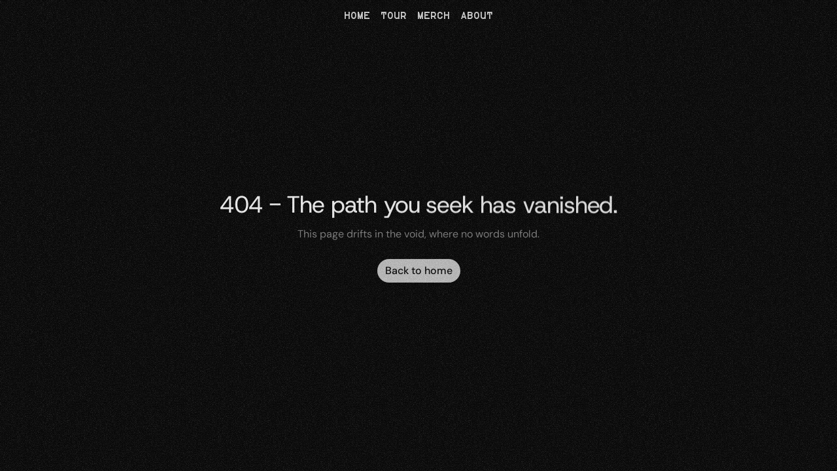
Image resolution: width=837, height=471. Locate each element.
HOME (357, 16)
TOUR (394, 16)
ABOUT (476, 16)
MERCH (433, 16)
